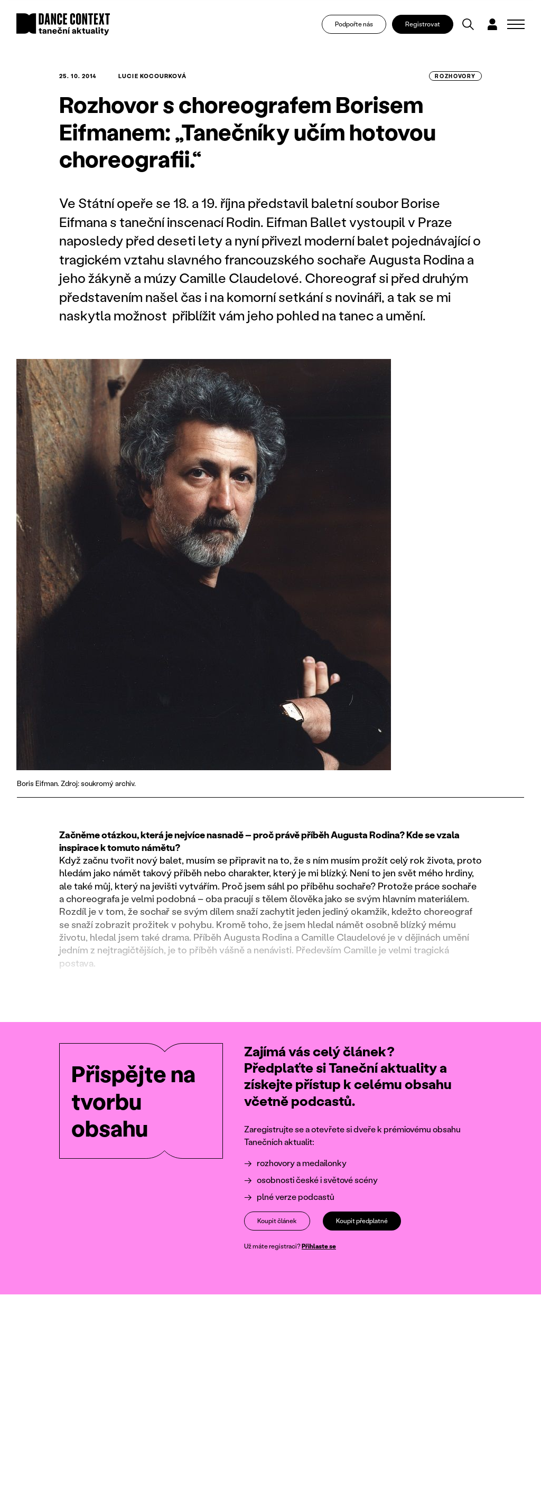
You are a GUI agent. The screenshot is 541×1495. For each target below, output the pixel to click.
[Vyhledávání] (468, 24)
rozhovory (455, 76)
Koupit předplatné (362, 1220)
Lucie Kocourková (152, 76)
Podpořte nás (354, 24)
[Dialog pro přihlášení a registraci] (492, 24)
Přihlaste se (319, 1246)
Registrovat (422, 24)
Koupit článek (277, 1220)
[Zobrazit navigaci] (516, 24)
